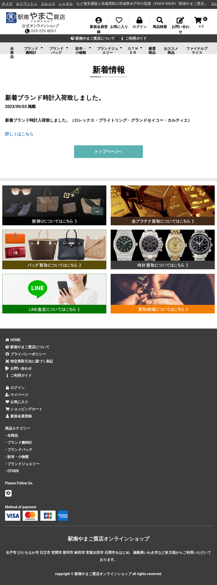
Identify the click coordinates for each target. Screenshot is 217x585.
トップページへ (108, 151)
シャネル (69, 4)
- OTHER (12, 471)
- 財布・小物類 (17, 457)
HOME (13, 340)
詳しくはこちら (19, 134)
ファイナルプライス (197, 50)
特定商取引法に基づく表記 (29, 361)
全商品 (12, 50)
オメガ (10, 4)
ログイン (15, 388)
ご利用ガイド (133, 38)
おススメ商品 (171, 50)
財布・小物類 (83, 50)
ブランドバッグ (58, 50)
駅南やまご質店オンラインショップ (108, 539)
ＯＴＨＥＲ (135, 50)
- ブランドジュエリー (22, 464)
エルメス (51, 4)
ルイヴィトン (30, 4)
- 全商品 (11, 435)
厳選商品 (152, 50)
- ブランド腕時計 (18, 442)
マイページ (16, 395)
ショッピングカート (23, 409)
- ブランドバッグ (18, 450)
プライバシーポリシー (25, 354)
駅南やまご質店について (92, 38)
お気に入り (16, 402)
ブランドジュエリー (109, 50)
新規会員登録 (18, 416)
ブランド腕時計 (33, 50)
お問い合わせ (18, 368)
